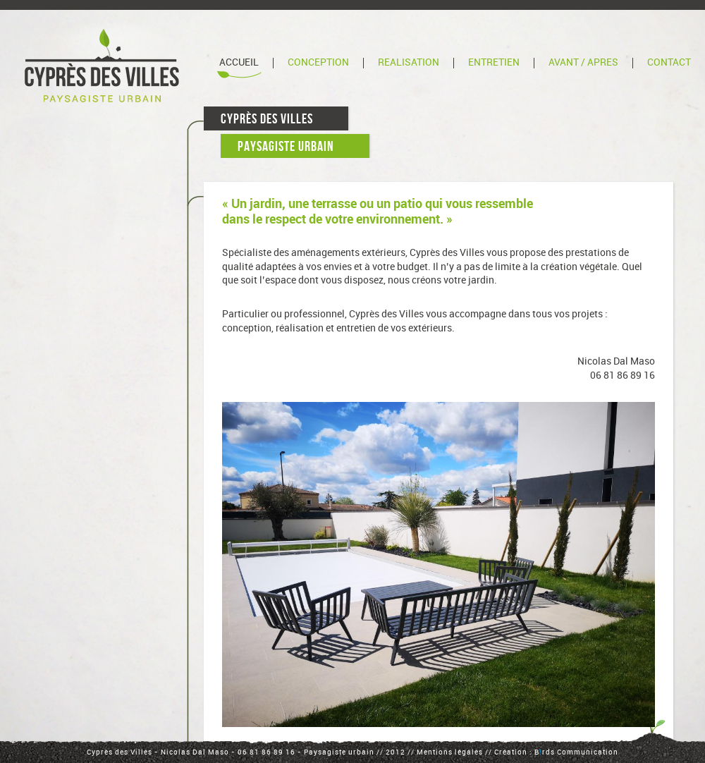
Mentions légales (450, 752)
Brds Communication (576, 752)
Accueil (239, 62)
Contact (669, 62)
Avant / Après (583, 62)
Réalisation (408, 62)
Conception (318, 62)
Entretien (494, 62)
